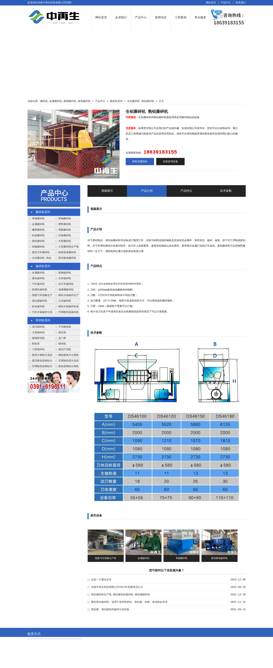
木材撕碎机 (64, 241)
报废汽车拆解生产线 (105, 558)
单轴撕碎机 (38, 218)
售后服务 (200, 17)
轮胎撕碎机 (38, 235)
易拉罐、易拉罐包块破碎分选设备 (110, 609)
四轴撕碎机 (38, 246)
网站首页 (211, 2)
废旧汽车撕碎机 (41, 252)
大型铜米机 (38, 332)
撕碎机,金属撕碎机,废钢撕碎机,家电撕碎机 (65, 101)
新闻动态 (161, 17)
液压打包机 (64, 349)
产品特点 (186, 191)
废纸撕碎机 (38, 241)
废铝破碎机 (38, 278)
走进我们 (121, 17)
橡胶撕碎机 (38, 229)
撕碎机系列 (116, 101)
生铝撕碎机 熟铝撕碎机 (140, 101)
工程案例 (180, 17)
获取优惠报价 (140, 161)
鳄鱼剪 (36, 343)
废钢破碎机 (64, 272)
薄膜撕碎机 (64, 229)
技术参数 (226, 191)
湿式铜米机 (38, 326)
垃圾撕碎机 (64, 235)
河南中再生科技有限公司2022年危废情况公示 (117, 587)
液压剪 (62, 332)
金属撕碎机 (38, 224)
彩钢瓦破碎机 (39, 289)
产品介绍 (147, 191)
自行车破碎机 (66, 284)
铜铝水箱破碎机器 (68, 306)
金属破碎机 (38, 272)
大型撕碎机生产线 (68, 246)
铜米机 (62, 343)
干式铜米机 (64, 326)
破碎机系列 (43, 266)
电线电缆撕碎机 (67, 252)
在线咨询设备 (170, 161)
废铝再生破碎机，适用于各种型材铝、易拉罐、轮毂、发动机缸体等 (129, 602)
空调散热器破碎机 (68, 312)
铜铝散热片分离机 (68, 355)
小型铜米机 (38, 349)
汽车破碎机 (38, 284)
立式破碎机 (64, 300)
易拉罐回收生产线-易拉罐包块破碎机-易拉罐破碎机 (120, 594)
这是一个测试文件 (101, 579)
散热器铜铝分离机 (68, 366)
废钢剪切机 (38, 338)
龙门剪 (62, 338)
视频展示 (107, 191)
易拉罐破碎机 (39, 300)
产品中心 (226, 2)
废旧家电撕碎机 (67, 258)
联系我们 (241, 2)
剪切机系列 (43, 320)
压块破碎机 (64, 278)
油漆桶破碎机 (66, 289)
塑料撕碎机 (64, 224)
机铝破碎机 (38, 306)
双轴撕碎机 (64, 218)
